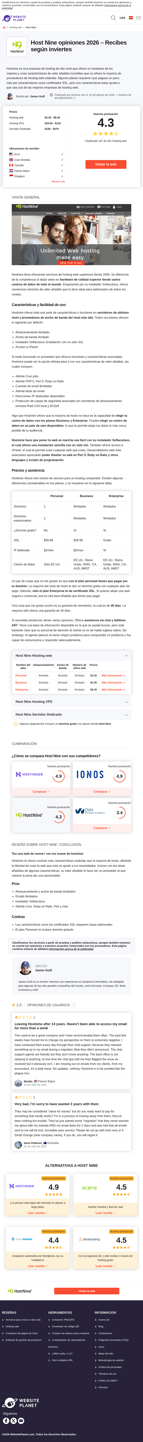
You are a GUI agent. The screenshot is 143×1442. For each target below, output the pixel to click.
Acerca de (103, 1319)
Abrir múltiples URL (62, 1360)
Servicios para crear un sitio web (23, 1319)
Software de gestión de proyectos (24, 1340)
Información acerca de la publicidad (71, 949)
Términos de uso (107, 1373)
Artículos (103, 1387)
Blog (100, 1326)
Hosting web (12, 1326)
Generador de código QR (65, 1326)
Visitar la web (106, 164)
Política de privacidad (110, 1367)
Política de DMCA (108, 1380)
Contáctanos (105, 1333)
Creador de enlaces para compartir (70, 1333)
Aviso (101, 1346)
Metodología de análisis (111, 1360)
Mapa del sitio (105, 1353)
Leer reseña (36, 1213)
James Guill (37, 96)
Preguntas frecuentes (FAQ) (113, 1340)
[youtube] (21, 1421)
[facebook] (6, 1421)
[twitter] (13, 1421)
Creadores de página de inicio (22, 1333)
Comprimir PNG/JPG (63, 1319)
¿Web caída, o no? (62, 1353)
